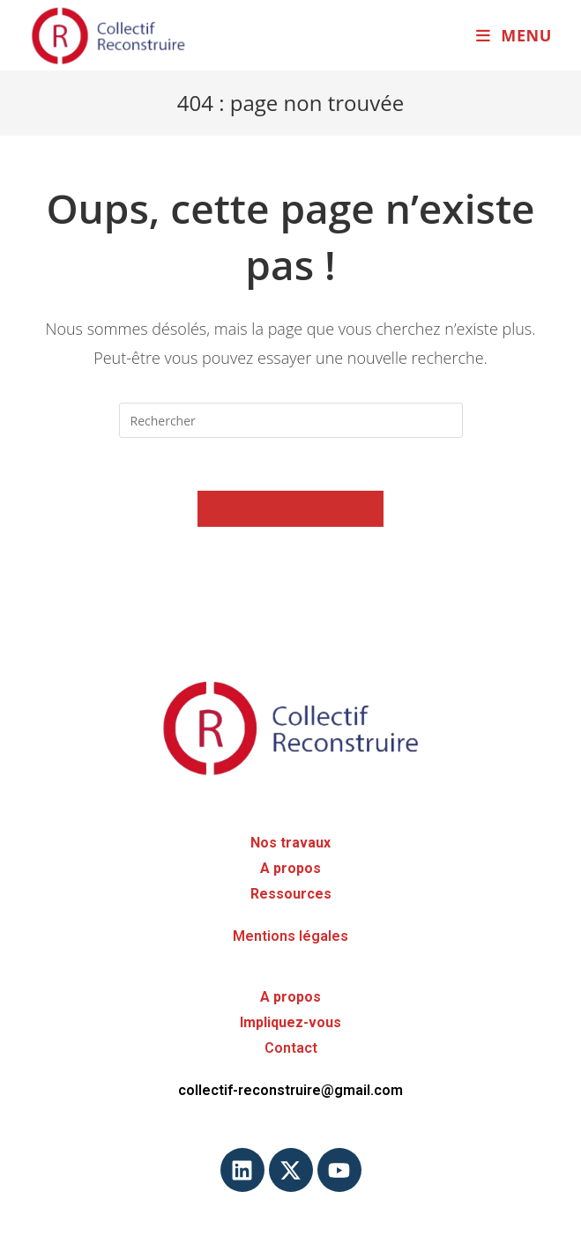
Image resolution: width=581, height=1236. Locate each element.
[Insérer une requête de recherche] (291, 420)
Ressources (290, 893)
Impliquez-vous (290, 1022)
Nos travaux (290, 842)
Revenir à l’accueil (290, 508)
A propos (290, 868)
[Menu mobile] (514, 35)
